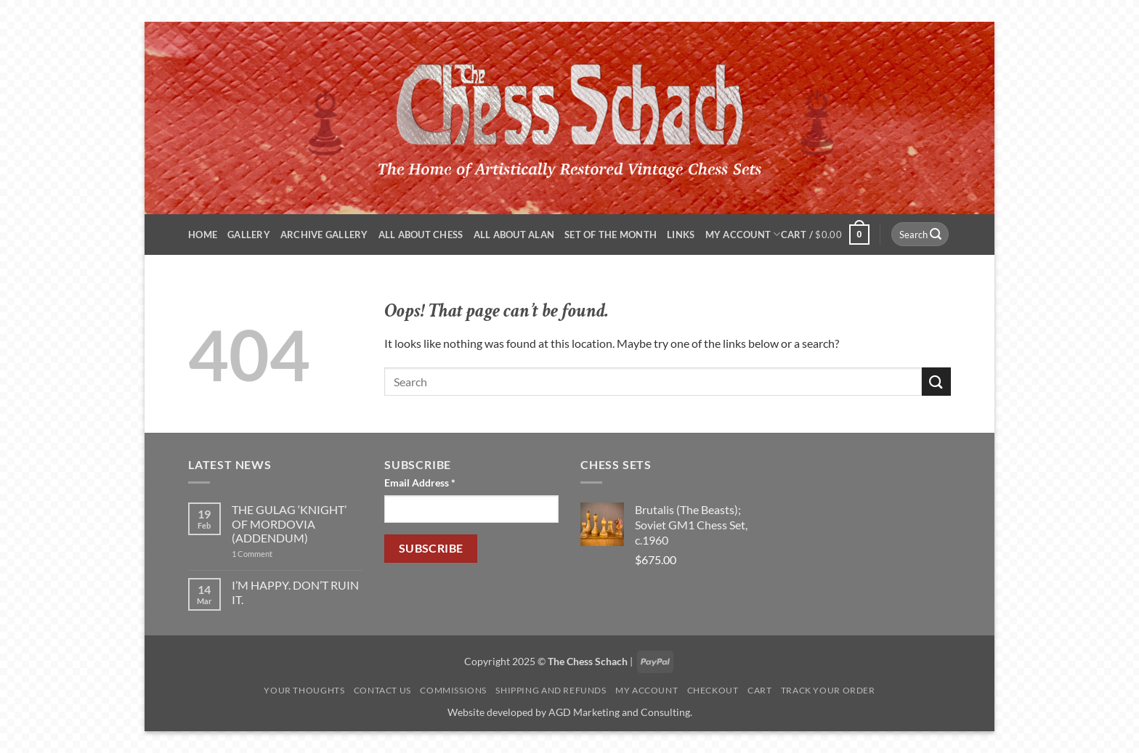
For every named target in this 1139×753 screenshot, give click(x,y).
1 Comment (277, 553)
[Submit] (935, 234)
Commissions (453, 690)
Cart (759, 690)
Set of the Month (610, 234)
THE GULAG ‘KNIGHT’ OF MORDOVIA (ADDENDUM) (289, 523)
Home (202, 234)
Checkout (713, 690)
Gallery (248, 234)
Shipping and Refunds (550, 690)
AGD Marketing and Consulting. (620, 712)
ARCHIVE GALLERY (324, 234)
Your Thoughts (304, 690)
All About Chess (420, 234)
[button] (825, 234)
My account (743, 234)
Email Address (419, 482)
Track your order (828, 690)
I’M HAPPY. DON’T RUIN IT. (295, 592)
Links (680, 234)
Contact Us (382, 690)
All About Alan (514, 234)
